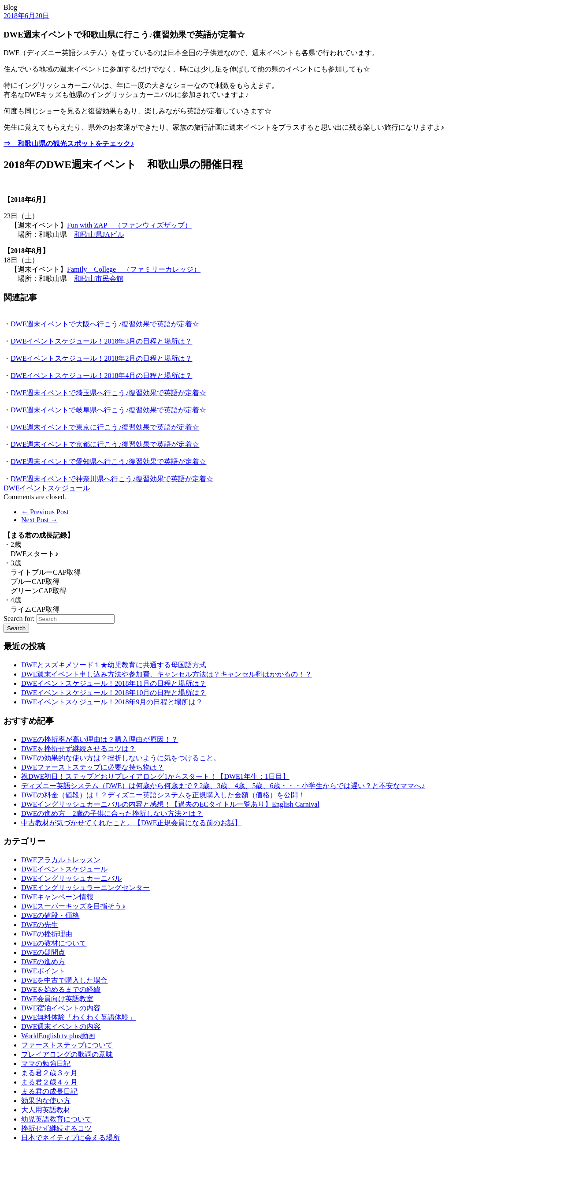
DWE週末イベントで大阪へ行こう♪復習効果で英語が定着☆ (105, 324)
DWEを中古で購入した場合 (64, 980)
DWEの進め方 (43, 961)
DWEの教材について (53, 943)
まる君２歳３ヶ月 (49, 1073)
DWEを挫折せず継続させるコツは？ (78, 748)
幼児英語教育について (56, 1119)
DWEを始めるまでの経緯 (60, 989)
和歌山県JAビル (99, 234)
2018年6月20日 (26, 15)
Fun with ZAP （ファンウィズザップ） (129, 225)
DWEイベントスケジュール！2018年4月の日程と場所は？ (101, 375)
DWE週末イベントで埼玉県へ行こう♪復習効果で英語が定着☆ (108, 392)
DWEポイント (43, 971)
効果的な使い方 (45, 1100)
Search (16, 628)
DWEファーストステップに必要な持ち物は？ (92, 767)
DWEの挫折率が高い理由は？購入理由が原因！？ (99, 739)
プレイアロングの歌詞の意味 (67, 1054)
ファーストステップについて (67, 1045)
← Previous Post (45, 512)
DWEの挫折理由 (46, 934)
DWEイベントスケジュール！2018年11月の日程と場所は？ (113, 683)
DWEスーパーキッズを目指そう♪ (73, 906)
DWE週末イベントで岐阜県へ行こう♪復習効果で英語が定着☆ (108, 410)
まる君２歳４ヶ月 (49, 1082)
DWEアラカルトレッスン (60, 860)
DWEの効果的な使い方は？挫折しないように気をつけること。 (120, 758)
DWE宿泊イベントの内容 (60, 1008)
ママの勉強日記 (45, 1063)
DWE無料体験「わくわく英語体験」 (78, 1017)
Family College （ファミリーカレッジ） (133, 269)
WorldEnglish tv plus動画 (58, 1036)
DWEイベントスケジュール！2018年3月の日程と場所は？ (101, 341)
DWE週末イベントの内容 (60, 1026)
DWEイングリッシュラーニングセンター (85, 887)
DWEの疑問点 (43, 952)
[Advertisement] (48, 1169)
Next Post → (39, 520)
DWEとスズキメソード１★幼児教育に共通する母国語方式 (113, 665)
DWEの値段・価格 (50, 915)
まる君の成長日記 (49, 1091)
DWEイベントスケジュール (47, 488)
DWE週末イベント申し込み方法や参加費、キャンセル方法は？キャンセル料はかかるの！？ (166, 674)
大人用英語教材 (45, 1110)
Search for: (19, 618)
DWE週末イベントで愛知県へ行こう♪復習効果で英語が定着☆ (108, 461)
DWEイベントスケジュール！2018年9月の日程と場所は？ (112, 702)
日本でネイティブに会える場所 (70, 1137)
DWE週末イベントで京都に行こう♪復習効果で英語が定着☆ (105, 444)
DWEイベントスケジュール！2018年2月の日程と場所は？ (101, 358)
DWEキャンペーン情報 (57, 897)
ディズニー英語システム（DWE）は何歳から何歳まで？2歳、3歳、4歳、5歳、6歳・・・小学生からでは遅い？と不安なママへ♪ (223, 785)
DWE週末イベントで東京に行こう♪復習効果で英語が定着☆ (105, 427)
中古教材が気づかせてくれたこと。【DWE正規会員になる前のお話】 (131, 822)
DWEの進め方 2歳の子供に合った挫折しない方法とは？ (112, 813)
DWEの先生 (39, 924)
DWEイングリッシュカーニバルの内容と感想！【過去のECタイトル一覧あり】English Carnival (170, 804)
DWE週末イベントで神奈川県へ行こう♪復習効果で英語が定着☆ (112, 478)
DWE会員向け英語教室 (57, 998)
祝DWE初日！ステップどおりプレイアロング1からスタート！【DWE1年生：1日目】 (155, 776)
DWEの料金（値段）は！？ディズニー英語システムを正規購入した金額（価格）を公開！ (163, 795)
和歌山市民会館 (98, 278)
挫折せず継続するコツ (56, 1128)
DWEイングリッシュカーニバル (71, 878)
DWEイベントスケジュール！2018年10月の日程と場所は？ (113, 692)
